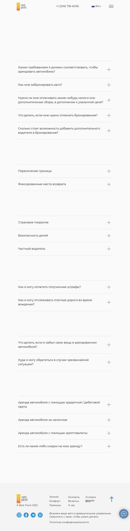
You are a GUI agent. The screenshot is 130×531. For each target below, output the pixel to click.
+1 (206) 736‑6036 (67, 6)
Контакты (74, 497)
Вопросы (73, 501)
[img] (100, 6)
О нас (71, 505)
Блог (88, 501)
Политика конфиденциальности (69, 522)
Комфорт (55, 501)
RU (97, 6)
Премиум (55, 505)
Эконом (54, 496)
